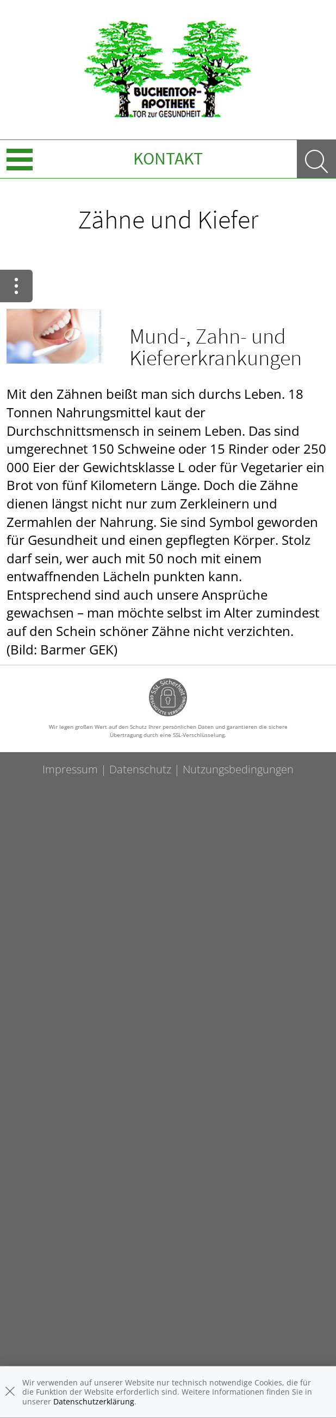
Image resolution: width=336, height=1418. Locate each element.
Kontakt (168, 158)
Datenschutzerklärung (93, 1401)
